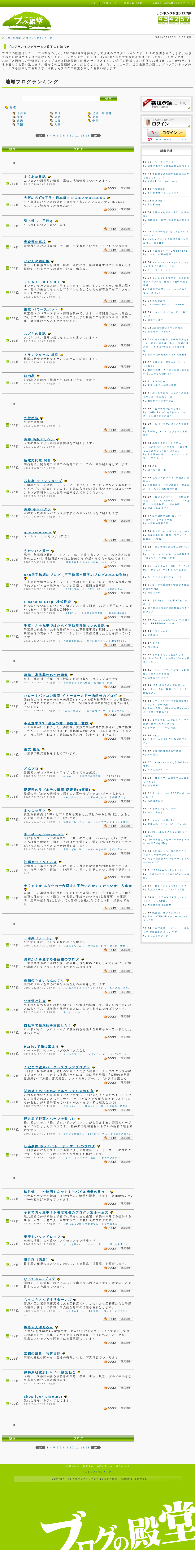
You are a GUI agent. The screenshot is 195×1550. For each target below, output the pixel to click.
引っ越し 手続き (38, 221)
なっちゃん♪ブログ (40, 1279)
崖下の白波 (159, 381)
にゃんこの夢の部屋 (159, 254)
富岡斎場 (69, 682)
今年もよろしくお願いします (169, 654)
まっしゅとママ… (98, 822)
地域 (12, 107)
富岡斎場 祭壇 (103, 682)
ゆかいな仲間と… (74, 1134)
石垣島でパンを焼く (159, 331)
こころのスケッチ (158, 770)
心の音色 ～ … (121, 849)
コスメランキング (101, 1472)
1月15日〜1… (72, 613)
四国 (20, 124)
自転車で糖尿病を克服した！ (48, 1025)
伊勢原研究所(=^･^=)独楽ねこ (50, 1372)
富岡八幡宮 (84, 682)
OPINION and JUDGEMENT (167, 304)
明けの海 (157, 201)
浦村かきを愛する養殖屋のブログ (51, 959)
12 (82, 135)
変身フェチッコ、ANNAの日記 (166, 889)
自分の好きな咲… (98, 849)
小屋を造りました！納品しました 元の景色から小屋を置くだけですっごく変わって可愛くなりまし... (166, 447)
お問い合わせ (105, 1466)
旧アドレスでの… (74, 1012)
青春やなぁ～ (93, 1224)
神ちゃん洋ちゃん (38, 1327)
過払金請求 (159, 301)
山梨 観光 (32, 749)
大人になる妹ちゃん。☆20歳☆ (171, 620)
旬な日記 (153, 647)
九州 (58, 124)
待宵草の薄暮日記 (158, 523)
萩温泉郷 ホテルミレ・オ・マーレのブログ (59, 1146)
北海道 (22, 113)
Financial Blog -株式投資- (48, 602)
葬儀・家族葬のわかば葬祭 (46, 675)
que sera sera (38, 532)
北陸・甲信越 (102, 113)
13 (88, 135)
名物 (155, 466)
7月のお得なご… (74, 710)
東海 (95, 116)
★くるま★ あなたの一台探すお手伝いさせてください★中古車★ (78, 886)
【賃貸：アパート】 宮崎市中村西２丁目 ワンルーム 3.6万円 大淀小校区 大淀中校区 (166, 501)
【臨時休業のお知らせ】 (166, 409)
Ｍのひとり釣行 (97, 946)
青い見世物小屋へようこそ (163, 193)
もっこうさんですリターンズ (48, 1299)
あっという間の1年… (165, 820)
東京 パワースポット (41, 309)
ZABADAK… (115, 776)
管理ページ (110, 3)
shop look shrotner (43, 1396)
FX (85, 1472)
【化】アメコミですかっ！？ (169, 886)
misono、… (71, 776)
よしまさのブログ (158, 936)
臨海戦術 (153, 785)
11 (77, 135)
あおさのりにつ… (120, 988)
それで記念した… (74, 797)
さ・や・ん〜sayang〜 (44, 834)
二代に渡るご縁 (73, 1224)
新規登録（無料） (134, 3)
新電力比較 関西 (37, 460)
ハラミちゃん (160, 631)
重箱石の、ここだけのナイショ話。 (169, 824)
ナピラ (156, 735)
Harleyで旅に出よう (41, 1046)
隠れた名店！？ (119, 1244)
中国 (95, 120)
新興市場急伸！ (118, 613)
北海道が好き (35, 1001)
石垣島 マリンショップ (43, 481)
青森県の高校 (35, 242)
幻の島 (29, 376)
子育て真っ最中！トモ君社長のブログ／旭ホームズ (66, 1212)
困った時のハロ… (97, 710)
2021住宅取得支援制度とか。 (170, 685)
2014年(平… (120, 641)
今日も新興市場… (94, 613)
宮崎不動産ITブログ (160, 508)
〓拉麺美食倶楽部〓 (159, 905)
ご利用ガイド (71, 1466)
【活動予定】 (71, 562)
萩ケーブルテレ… (112, 1157)
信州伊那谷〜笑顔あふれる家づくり (169, 166)
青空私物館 (154, 204)
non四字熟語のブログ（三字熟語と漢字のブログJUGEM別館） (77, 575)
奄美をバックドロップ (42, 1236)
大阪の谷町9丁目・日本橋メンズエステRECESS (64, 198)
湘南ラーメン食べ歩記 (161, 401)
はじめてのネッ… (122, 710)
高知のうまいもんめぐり (44, 980)
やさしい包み (90, 562)
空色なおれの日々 (158, 677)
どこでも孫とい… (74, 1244)
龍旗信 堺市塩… (120, 1106)
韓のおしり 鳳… (95, 1106)
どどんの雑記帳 (37, 261)
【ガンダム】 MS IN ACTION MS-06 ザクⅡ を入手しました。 (166, 570)
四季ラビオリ (155, 320)
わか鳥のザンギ (73, 988)
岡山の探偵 (154, 592)
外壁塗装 (31, 418)
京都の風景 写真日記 (42, 1353)
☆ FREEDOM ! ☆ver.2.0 (165, 623)
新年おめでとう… (97, 641)
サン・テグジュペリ (164, 162)
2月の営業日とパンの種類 (167, 328)
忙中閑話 (153, 754)
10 (72, 135)
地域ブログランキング (39, 38)
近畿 (20, 120)
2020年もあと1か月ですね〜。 (171, 870)
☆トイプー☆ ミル (159, 270)
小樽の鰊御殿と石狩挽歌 (166, 751)
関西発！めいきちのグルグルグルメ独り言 (59, 1091)
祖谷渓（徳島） (37, 1259)
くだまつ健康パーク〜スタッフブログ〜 (57, 1067)
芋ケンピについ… (96, 988)
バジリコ (69, 1157)
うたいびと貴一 (37, 551)
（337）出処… (94, 589)
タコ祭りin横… (119, 946)
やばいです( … (73, 1106)
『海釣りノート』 (38, 938)
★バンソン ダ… (98, 1054)
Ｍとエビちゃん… (74, 946)
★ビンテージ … (121, 1054)
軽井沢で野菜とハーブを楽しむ (49, 1118)
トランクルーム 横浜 (41, 355)
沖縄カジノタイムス (40, 862)
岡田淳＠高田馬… (93, 776)
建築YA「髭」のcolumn (162, 181)
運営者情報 (122, 1466)
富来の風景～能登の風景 (162, 385)
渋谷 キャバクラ (37, 509)
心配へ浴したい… (98, 797)
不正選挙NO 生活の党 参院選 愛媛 (56, 723)
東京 (58, 116)
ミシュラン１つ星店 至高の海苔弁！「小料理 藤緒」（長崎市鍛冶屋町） (166, 282)
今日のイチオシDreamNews (169, 251)
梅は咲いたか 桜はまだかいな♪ (170, 531)
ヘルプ (92, 3)
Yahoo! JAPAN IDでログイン (170, 139)
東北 (58, 113)
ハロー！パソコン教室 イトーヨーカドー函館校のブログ (70, 695)
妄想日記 (153, 635)
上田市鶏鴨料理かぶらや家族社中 (167, 354)
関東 (20, 116)
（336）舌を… (116, 589)
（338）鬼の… (73, 589)
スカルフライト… (74, 1054)
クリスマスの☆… (121, 1134)
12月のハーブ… (97, 1134)
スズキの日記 (35, 333)
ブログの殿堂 (13, 38)
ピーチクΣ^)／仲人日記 (162, 727)
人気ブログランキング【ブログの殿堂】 (96, 1479)
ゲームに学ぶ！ (97, 1244)
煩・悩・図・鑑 (157, 470)
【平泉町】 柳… (98, 1311)
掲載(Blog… (120, 797)
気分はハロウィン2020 (166, 913)
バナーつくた (110, 562)
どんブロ (31, 768)
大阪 (58, 120)
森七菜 (156, 643)
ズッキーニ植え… (88, 1157)
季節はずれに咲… (74, 849)
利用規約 (88, 1466)
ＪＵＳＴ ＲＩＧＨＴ (42, 282)
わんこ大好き (155, 812)
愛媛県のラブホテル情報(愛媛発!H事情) (57, 789)
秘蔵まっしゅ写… (74, 822)
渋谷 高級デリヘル (39, 439)
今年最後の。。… (115, 1224)
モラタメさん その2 (165, 808)
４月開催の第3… (74, 641)
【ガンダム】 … (74, 1311)
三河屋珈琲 (159, 189)
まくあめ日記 (35, 176)
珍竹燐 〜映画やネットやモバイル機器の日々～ (66, 1191)
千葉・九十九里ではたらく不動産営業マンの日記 (64, 625)
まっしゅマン (35, 810)
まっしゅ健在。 (121, 822)
